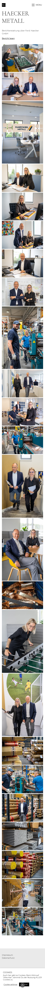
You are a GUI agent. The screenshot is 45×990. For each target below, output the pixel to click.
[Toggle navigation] (37, 5)
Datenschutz (8, 958)
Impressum (7, 955)
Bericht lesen (8, 38)
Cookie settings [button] (10, 984)
